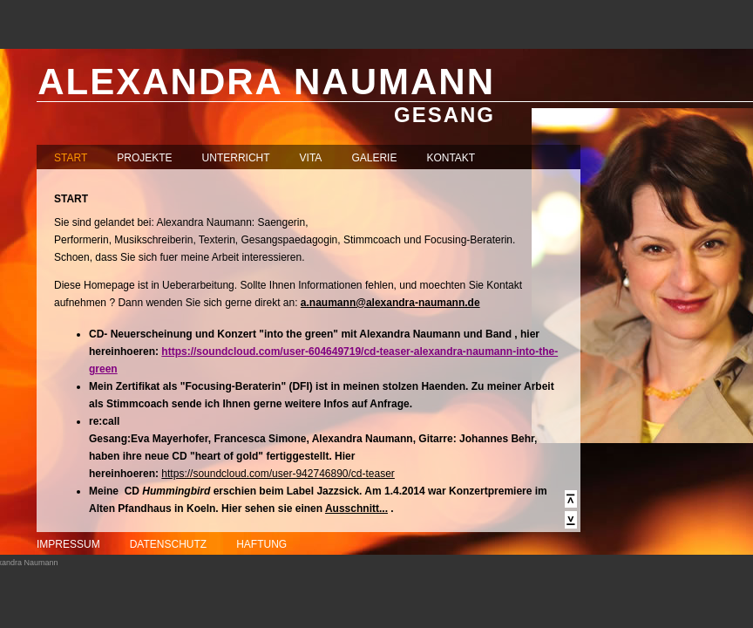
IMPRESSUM (68, 544)
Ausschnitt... (356, 508)
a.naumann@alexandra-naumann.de (390, 303)
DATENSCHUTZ (168, 544)
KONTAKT (450, 158)
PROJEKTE (144, 158)
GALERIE (374, 158)
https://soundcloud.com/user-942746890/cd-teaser (278, 474)
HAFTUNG (261, 544)
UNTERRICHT (236, 158)
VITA (311, 158)
